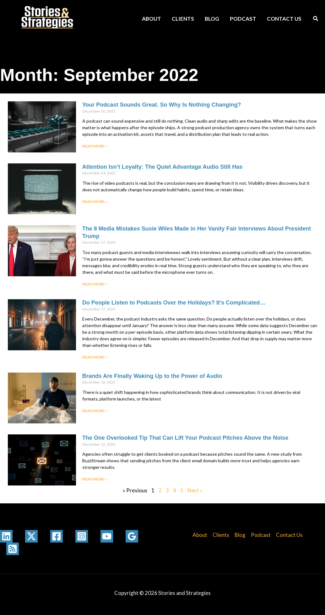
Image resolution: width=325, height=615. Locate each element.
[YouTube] (106, 536)
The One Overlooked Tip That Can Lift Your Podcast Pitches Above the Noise (185, 438)
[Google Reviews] (132, 536)
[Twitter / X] (31, 536)
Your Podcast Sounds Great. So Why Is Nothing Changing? (161, 105)
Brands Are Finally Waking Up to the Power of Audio (152, 376)
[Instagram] (81, 536)
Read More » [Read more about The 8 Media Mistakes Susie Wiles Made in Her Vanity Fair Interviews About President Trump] (94, 284)
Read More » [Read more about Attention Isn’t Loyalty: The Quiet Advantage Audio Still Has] (94, 201)
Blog (212, 18)
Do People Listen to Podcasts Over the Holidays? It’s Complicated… (173, 303)
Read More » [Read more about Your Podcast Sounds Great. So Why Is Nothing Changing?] (94, 146)
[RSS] (12, 549)
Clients (183, 18)
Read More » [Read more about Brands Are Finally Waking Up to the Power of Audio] (94, 410)
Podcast (243, 18)
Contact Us (284, 18)
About (151, 18)
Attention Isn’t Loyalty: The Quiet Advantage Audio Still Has (162, 167)
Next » (195, 490)
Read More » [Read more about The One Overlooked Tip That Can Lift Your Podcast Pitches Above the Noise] (94, 479)
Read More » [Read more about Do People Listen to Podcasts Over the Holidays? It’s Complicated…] (94, 357)
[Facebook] (56, 536)
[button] (316, 19)
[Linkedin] (6, 536)
